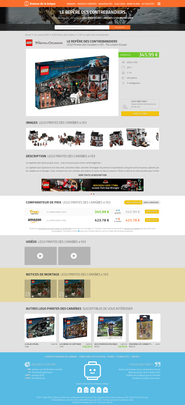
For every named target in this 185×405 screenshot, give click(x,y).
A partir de (125, 54)
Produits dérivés (87, 3)
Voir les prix (140, 113)
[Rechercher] (119, 27)
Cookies (111, 356)
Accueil (28, 34)
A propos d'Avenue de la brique (61, 356)
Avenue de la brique (40, 3)
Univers (71, 3)
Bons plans (133, 3)
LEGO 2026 (119, 3)
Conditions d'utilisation (92, 356)
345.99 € (148, 54)
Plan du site (122, 356)
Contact (135, 356)
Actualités (148, 3)
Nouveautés (105, 3)
